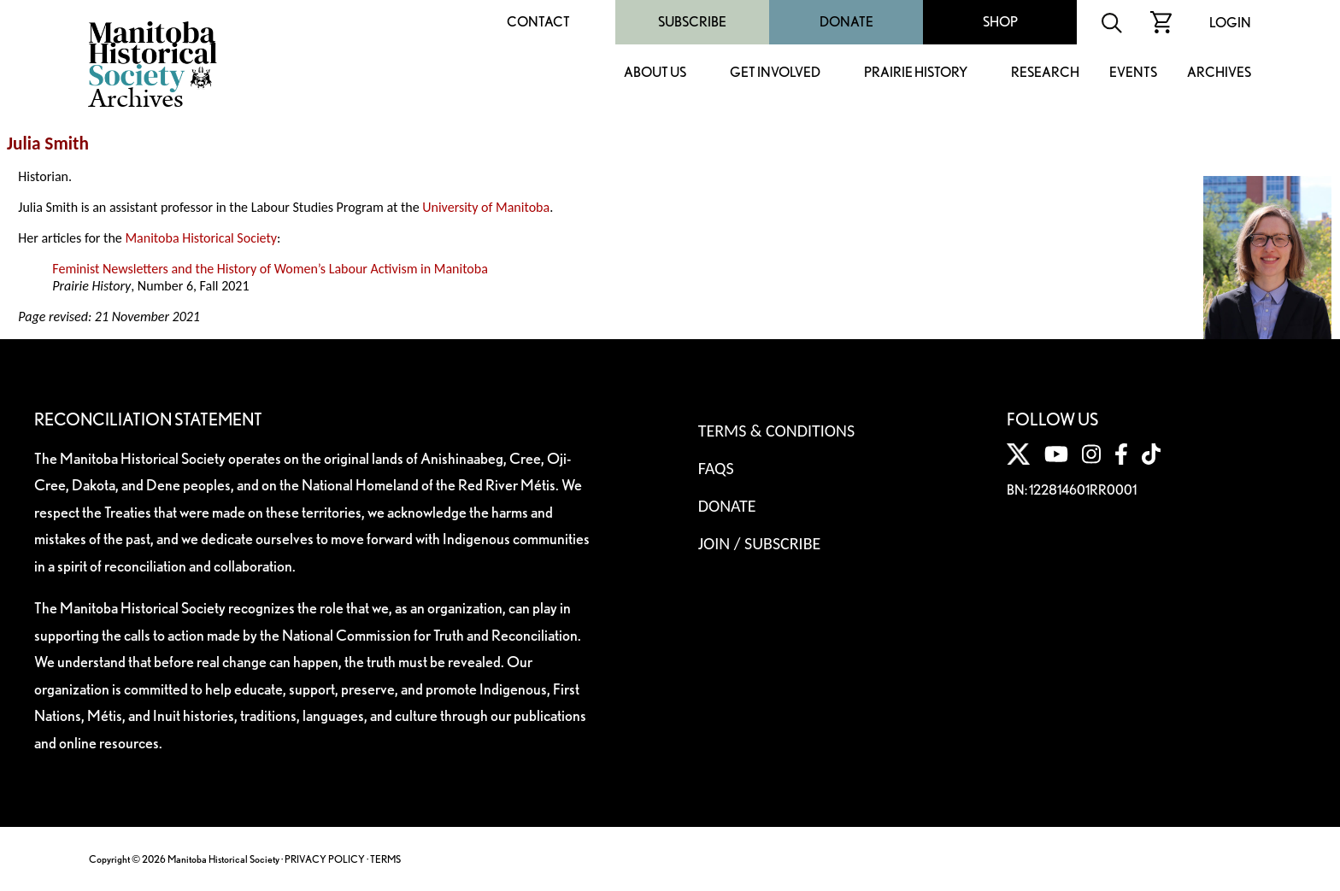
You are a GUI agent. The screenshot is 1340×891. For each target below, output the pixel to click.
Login (1230, 23)
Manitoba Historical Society (201, 238)
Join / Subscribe (759, 543)
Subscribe (692, 22)
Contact (538, 22)
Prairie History (915, 73)
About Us (655, 73)
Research (1045, 73)
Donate (846, 22)
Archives (1219, 73)
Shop (1000, 22)
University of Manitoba (486, 207)
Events (1133, 73)
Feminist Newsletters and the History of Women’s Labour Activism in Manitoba (270, 269)
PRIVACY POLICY (325, 859)
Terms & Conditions (776, 430)
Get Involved (775, 73)
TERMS (385, 859)
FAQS (716, 468)
